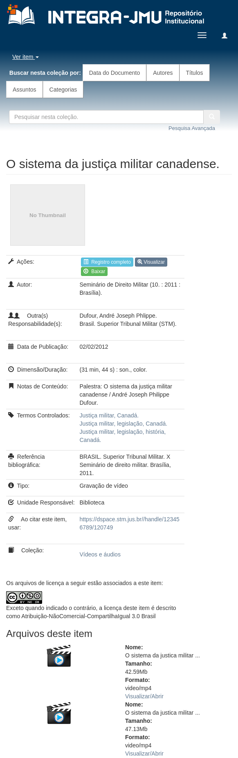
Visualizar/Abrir (144, 696)
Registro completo (106, 262)
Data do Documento (114, 73)
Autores (163, 73)
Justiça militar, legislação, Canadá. (123, 423)
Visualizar (151, 262)
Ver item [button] (25, 57)
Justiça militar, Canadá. (109, 415)
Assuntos (24, 89)
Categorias (63, 89)
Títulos (194, 73)
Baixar (94, 271)
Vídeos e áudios (99, 554)
